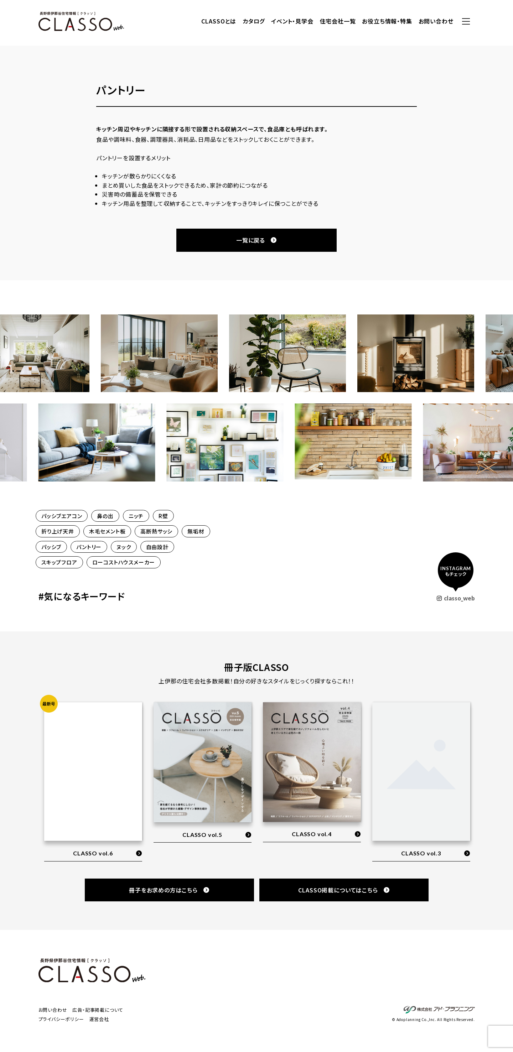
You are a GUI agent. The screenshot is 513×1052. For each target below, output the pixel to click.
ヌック (123, 547)
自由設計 (157, 547)
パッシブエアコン (61, 516)
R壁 (163, 516)
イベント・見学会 (292, 21)
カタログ (254, 21)
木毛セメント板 (107, 531)
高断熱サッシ (156, 531)
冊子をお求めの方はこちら (169, 890)
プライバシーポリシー (61, 1019)
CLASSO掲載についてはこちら (344, 890)
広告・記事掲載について (97, 1009)
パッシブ (51, 547)
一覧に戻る (256, 240)
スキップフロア (59, 562)
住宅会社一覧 (338, 21)
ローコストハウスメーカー (123, 562)
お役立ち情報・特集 (387, 21)
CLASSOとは (218, 21)
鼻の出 (105, 516)
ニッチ (136, 516)
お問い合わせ (436, 21)
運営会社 (99, 1019)
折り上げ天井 (57, 531)
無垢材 (195, 531)
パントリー (89, 547)
